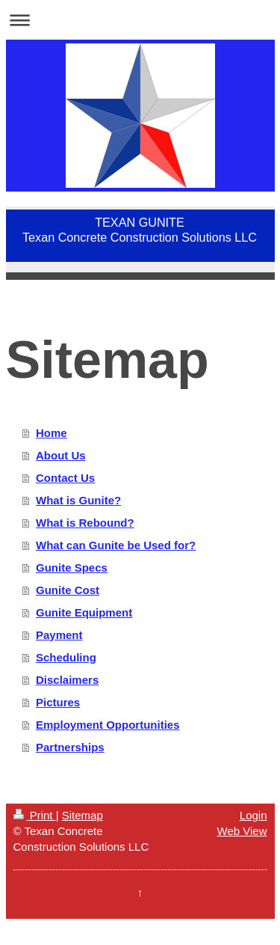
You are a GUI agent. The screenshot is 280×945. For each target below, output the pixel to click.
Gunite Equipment (84, 612)
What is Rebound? (85, 522)
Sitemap (82, 815)
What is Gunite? (78, 500)
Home (51, 432)
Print (34, 815)
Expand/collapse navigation (140, 20)
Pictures (58, 702)
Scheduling (66, 657)
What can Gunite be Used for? (116, 545)
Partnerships (70, 747)
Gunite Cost (67, 590)
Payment (59, 635)
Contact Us (65, 477)
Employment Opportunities (108, 724)
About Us (61, 455)
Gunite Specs (72, 567)
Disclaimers (67, 679)
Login (253, 815)
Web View (242, 831)
